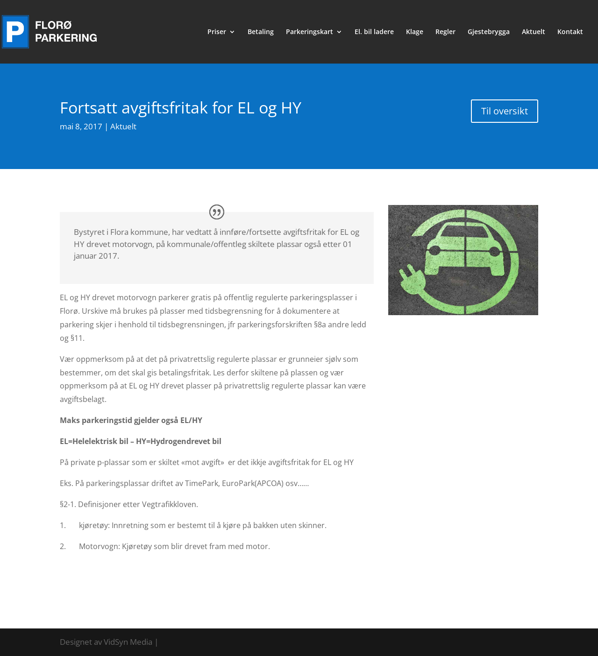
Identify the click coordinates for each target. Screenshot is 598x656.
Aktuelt (533, 32)
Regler (445, 32)
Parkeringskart (309, 32)
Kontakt (570, 32)
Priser (216, 32)
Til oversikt (504, 111)
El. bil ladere (374, 32)
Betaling (261, 32)
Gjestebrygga (489, 32)
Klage (414, 32)
